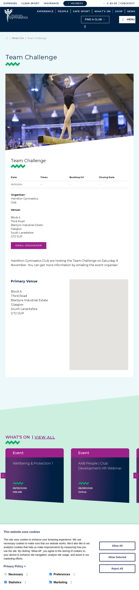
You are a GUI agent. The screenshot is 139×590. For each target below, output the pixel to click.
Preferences (59, 574)
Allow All (117, 545)
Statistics (12, 582)
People (63, 11)
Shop (119, 11)
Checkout (127, 3)
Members (75, 3)
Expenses (10, 3)
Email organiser (28, 245)
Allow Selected (117, 557)
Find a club (95, 19)
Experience (45, 11)
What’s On (102, 11)
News (131, 11)
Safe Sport (81, 11)
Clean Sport (30, 3)
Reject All (117, 568)
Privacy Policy (15, 566)
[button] (99, 323)
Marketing (58, 582)
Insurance (51, 3)
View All (45, 437)
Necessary (13, 574)
